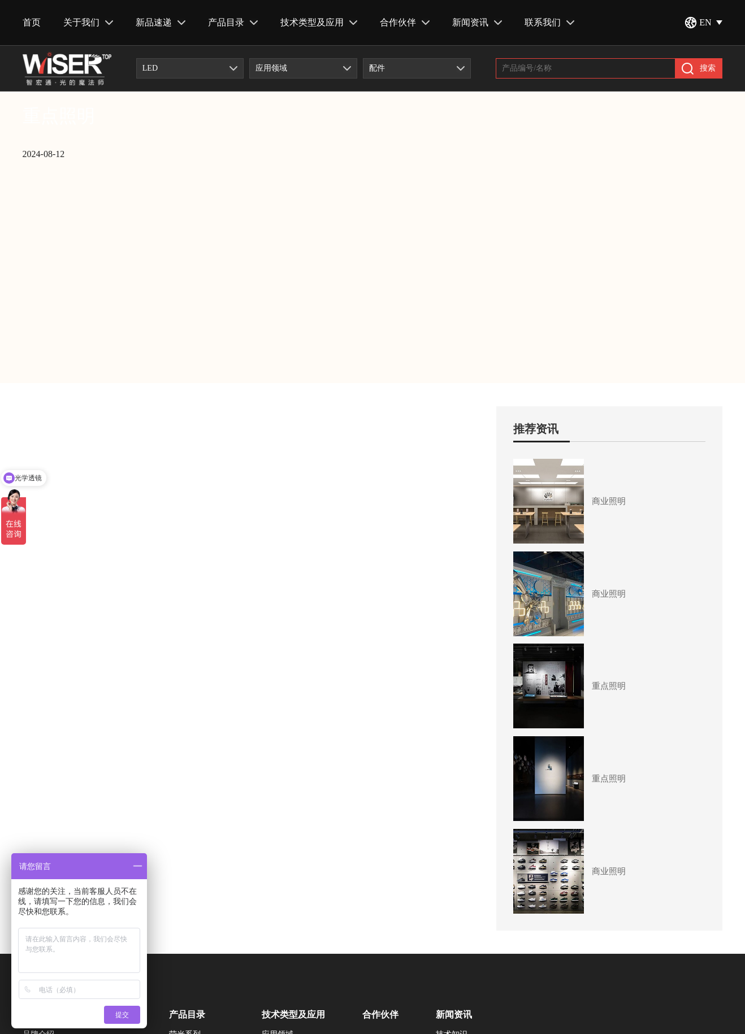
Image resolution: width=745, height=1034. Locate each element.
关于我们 (88, 22)
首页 (32, 22)
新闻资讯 (477, 22)
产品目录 (233, 22)
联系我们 (549, 22)
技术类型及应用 (318, 22)
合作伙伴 (405, 22)
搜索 (699, 69)
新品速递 (160, 22)
